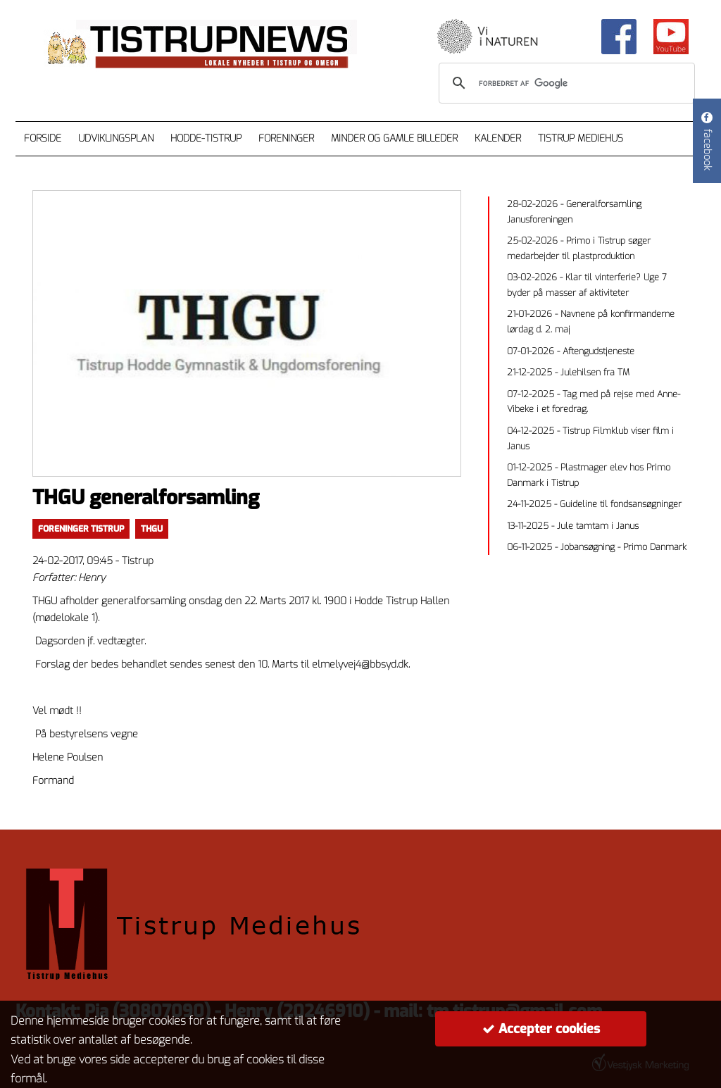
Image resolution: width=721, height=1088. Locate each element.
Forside (42, 138)
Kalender (498, 138)
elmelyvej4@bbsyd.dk (360, 664)
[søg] (565, 83)
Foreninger (286, 138)
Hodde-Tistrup (206, 138)
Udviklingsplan (115, 138)
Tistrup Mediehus (580, 138)
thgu (152, 528)
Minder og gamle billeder (394, 138)
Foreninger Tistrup (81, 528)
